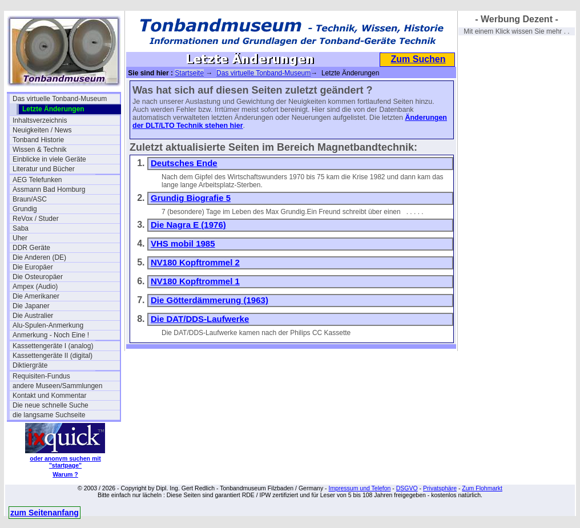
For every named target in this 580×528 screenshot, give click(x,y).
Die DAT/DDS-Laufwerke (200, 319)
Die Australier (33, 316)
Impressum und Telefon (359, 488)
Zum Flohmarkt (482, 488)
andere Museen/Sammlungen (57, 386)
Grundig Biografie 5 (191, 198)
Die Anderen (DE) (39, 257)
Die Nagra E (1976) (188, 224)
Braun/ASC (30, 199)
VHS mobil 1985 (183, 243)
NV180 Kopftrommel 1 (195, 281)
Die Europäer (33, 267)
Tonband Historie (38, 140)
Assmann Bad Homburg (49, 190)
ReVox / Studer (36, 219)
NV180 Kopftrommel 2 (195, 262)
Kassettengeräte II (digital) (52, 356)
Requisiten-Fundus (41, 376)
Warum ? (65, 474)
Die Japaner (31, 306)
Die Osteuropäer (38, 277)
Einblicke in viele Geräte (49, 159)
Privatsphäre (440, 488)
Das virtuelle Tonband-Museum (60, 99)
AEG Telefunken (37, 180)
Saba (21, 228)
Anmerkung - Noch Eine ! (51, 335)
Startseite (189, 73)
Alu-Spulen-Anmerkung (48, 325)
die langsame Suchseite (49, 415)
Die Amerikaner (36, 296)
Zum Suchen (417, 59)
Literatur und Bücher (44, 169)
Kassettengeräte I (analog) (53, 346)
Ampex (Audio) (35, 287)
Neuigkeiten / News (42, 130)
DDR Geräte (31, 248)
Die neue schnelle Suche (50, 405)
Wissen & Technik (39, 150)
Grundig (25, 209)
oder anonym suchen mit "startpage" (65, 462)
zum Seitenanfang (44, 512)
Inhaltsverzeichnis (40, 120)
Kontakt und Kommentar (49, 396)
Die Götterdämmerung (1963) (209, 300)
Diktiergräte (30, 365)
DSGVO (407, 488)
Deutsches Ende (184, 163)
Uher (20, 238)
